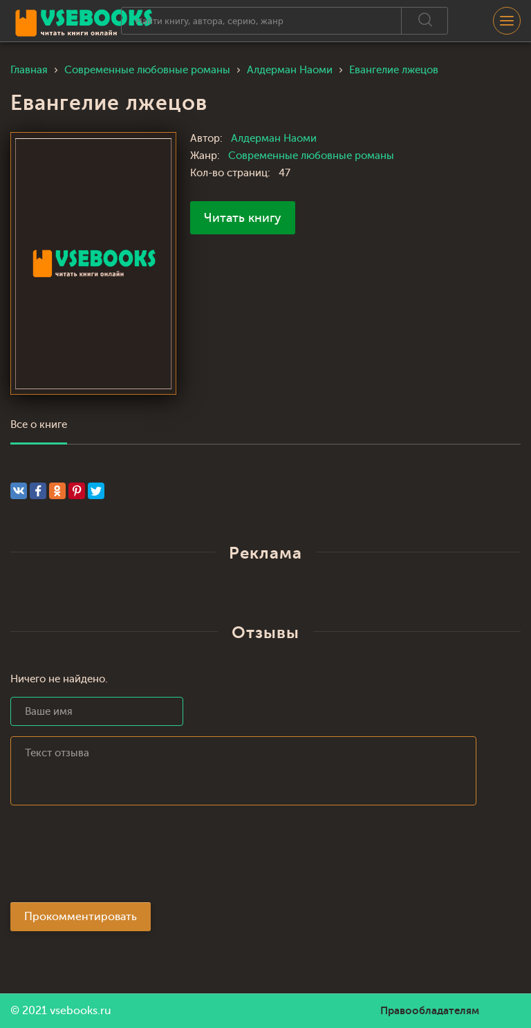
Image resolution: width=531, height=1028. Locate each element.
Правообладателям (429, 1010)
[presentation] (115, 858)
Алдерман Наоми (274, 138)
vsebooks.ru (80, 1010)
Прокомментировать (80, 916)
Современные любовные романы (311, 156)
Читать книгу (242, 218)
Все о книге (38, 425)
